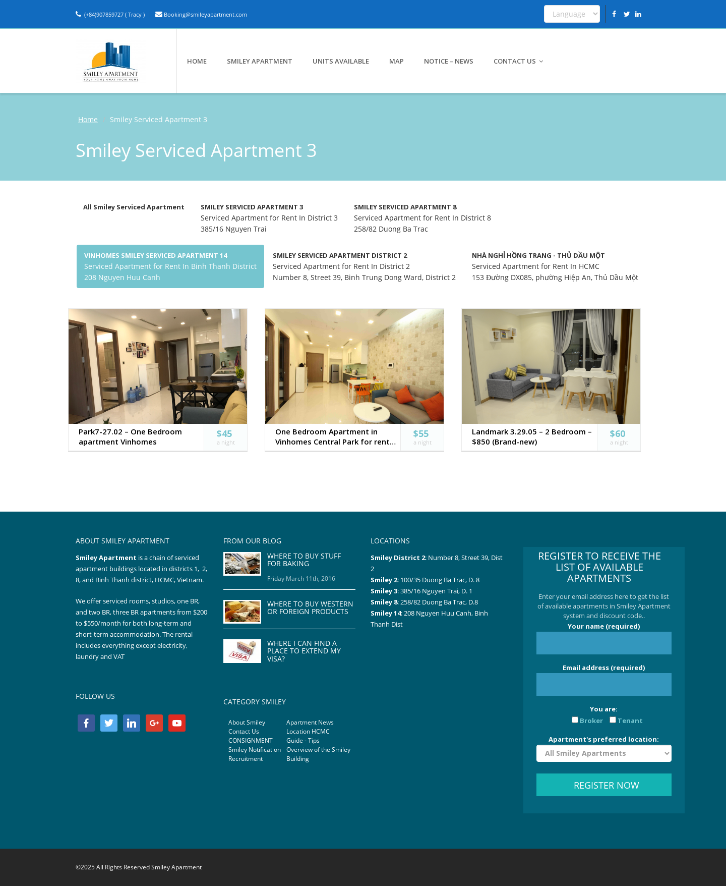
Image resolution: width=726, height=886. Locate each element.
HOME (197, 61)
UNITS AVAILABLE (341, 61)
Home (88, 119)
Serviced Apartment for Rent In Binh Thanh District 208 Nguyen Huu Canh (170, 266)
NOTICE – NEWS (448, 61)
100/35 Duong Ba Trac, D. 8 (439, 579)
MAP (396, 61)
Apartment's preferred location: (604, 748)
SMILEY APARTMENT (259, 61)
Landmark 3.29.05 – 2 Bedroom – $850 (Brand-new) (532, 436)
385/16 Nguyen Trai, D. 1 (436, 590)
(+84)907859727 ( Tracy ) (110, 14)
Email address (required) (604, 679)
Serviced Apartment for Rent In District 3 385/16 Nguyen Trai (269, 218)
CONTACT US (519, 61)
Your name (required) (604, 638)
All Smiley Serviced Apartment (134, 206)
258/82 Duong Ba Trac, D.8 (439, 601)
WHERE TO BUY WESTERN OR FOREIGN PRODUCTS (310, 607)
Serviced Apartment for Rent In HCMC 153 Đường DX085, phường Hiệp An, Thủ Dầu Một (555, 266)
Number (441, 557)
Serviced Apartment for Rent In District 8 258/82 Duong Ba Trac (422, 218)
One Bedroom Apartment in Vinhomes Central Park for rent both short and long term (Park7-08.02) (332, 436)
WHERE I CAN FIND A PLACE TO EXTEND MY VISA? (304, 650)
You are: (604, 714)
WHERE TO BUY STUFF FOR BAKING (304, 559)
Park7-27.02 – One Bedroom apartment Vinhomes (130, 436)
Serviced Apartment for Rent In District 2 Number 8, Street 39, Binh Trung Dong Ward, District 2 (364, 266)
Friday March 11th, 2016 (301, 578)
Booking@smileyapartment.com (201, 14)
